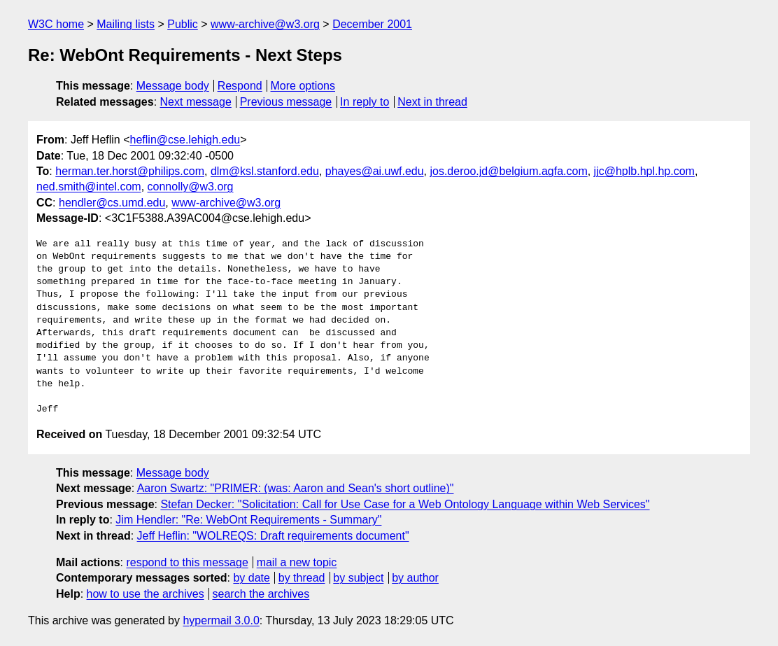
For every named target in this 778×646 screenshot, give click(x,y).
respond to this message (187, 562)
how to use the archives (145, 594)
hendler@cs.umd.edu (112, 203)
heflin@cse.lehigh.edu (185, 140)
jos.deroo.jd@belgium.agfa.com (508, 171)
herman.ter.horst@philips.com (129, 171)
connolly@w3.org (191, 186)
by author (415, 578)
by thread (301, 578)
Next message (196, 102)
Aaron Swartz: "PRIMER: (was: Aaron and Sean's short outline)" (295, 488)
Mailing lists (126, 24)
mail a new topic (297, 562)
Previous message (286, 102)
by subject (358, 578)
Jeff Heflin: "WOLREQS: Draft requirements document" (273, 536)
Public (182, 24)
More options (303, 86)
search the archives (261, 594)
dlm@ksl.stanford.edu (265, 171)
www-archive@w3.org (265, 24)
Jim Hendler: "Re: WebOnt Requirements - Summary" (248, 520)
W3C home (56, 24)
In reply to (364, 102)
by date (251, 578)
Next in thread (432, 102)
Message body (172, 86)
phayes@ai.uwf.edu (374, 171)
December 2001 (372, 24)
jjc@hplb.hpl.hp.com (644, 171)
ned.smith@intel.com (88, 186)
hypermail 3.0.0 (221, 620)
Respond (240, 86)
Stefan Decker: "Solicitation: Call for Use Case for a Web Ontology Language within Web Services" (404, 504)
